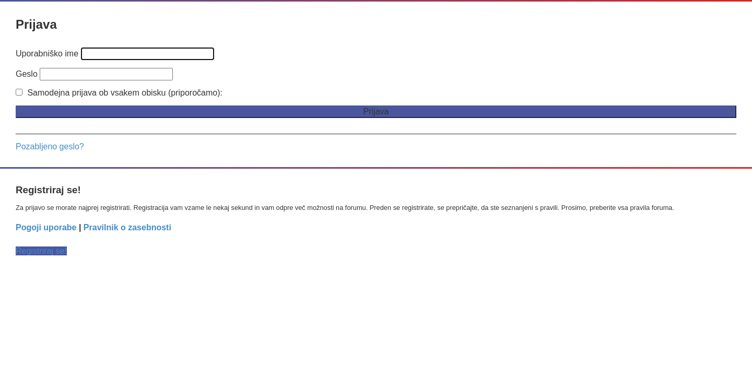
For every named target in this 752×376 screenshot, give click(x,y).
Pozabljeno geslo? (50, 146)
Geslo (27, 73)
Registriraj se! (41, 250)
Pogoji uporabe (46, 227)
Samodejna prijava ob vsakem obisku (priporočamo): (119, 92)
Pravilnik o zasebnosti (127, 227)
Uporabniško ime (47, 53)
